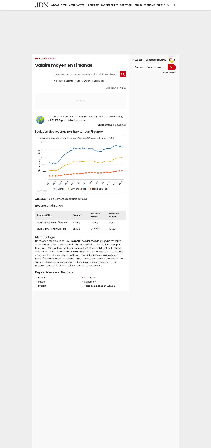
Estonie (69, 81)
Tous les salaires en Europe (99, 286)
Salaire (44, 59)
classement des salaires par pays (69, 199)
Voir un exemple (169, 72)
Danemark (90, 281)
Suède (78, 81)
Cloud (138, 5)
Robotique (126, 5)
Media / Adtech (77, 5)
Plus (161, 5)
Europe (53, 59)
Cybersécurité (109, 5)
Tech (64, 5)
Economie (149, 5)
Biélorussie (99, 81)
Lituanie (87, 81)
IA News (55, 5)
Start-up (93, 5)
